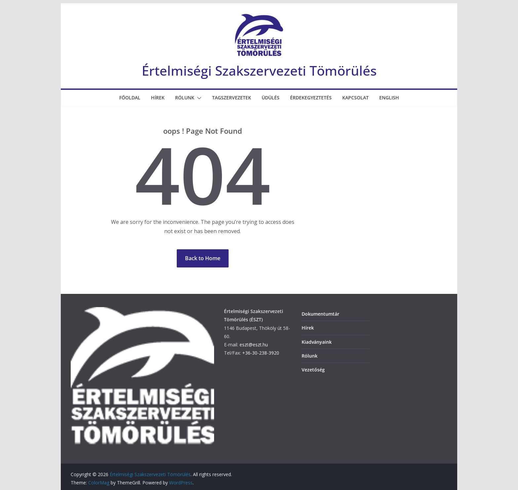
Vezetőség (313, 370)
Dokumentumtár (320, 314)
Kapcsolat (355, 97)
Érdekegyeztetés (311, 97)
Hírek (158, 97)
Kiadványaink (317, 342)
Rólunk (184, 97)
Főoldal (129, 97)
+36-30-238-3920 (260, 353)
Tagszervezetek (231, 97)
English (389, 97)
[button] (198, 98)
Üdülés (270, 97)
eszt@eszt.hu (254, 344)
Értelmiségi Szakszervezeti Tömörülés (259, 70)
